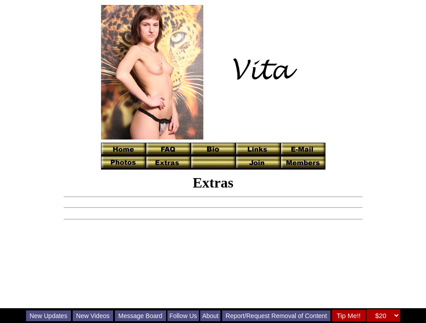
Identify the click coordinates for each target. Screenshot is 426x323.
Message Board (140, 315)
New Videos (93, 315)
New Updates (48, 315)
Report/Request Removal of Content (276, 315)
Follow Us (183, 315)
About (210, 315)
